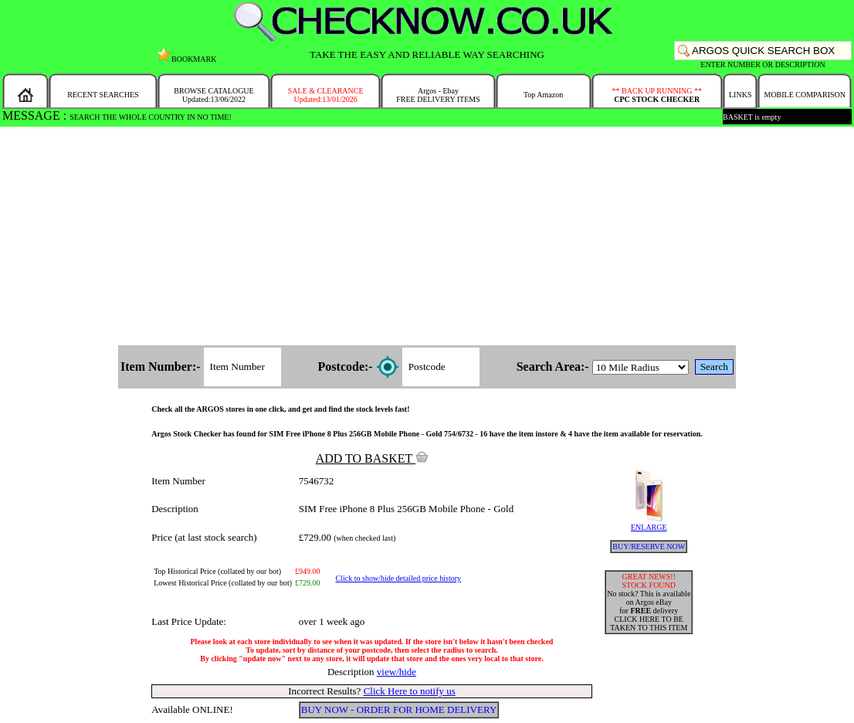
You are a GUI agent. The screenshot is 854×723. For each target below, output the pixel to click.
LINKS (740, 94)
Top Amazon (543, 94)
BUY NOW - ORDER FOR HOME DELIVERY (399, 709)
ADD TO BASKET (372, 458)
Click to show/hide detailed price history (398, 578)
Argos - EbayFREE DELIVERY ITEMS (438, 95)
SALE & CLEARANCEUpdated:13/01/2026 (326, 95)
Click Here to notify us (410, 691)
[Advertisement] (427, 237)
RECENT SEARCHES (102, 94)
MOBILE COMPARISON (804, 94)
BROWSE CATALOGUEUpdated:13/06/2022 (213, 95)
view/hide (396, 671)
